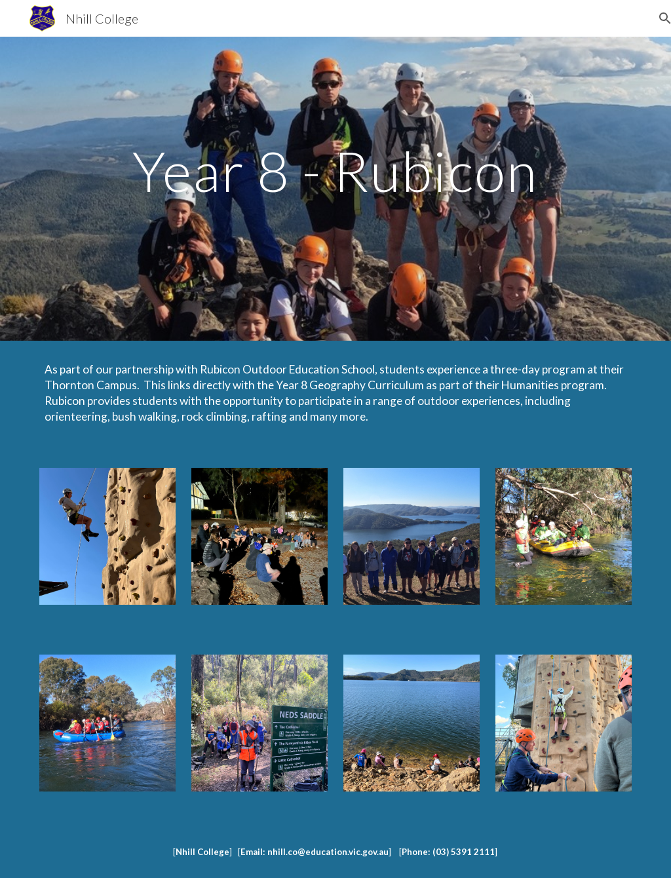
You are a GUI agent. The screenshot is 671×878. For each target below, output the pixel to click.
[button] (655, 18)
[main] (335, 188)
